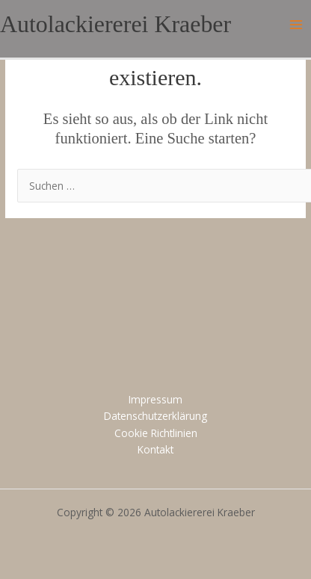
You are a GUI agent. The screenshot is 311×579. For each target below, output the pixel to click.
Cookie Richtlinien (155, 433)
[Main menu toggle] (296, 25)
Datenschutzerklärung (155, 416)
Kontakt (155, 449)
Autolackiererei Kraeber (115, 24)
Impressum (155, 399)
